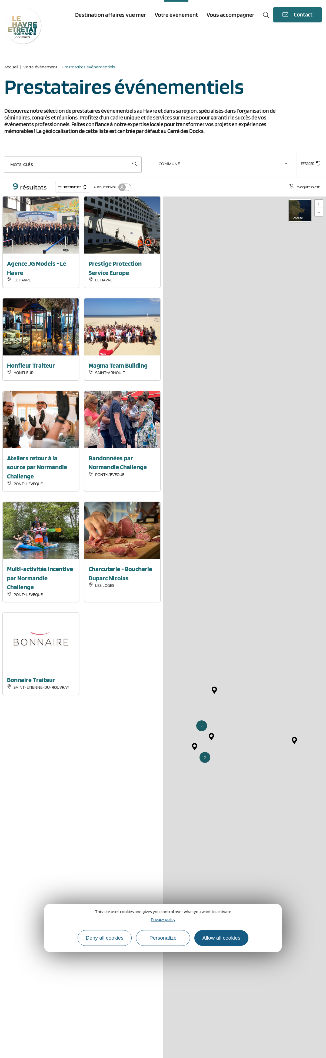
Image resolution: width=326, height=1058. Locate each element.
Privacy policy (163, 919)
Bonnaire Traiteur (31, 680)
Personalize (163, 938)
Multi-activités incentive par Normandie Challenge (40, 578)
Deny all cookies (105, 938)
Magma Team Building (118, 365)
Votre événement (40, 67)
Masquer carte (304, 187)
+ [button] (318, 203)
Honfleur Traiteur (31, 365)
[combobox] (223, 164)
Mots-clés (21, 165)
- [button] (319, 211)
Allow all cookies (221, 938)
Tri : (72, 186)
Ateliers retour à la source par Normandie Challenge (37, 467)
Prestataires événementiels (88, 67)
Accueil (11, 67)
